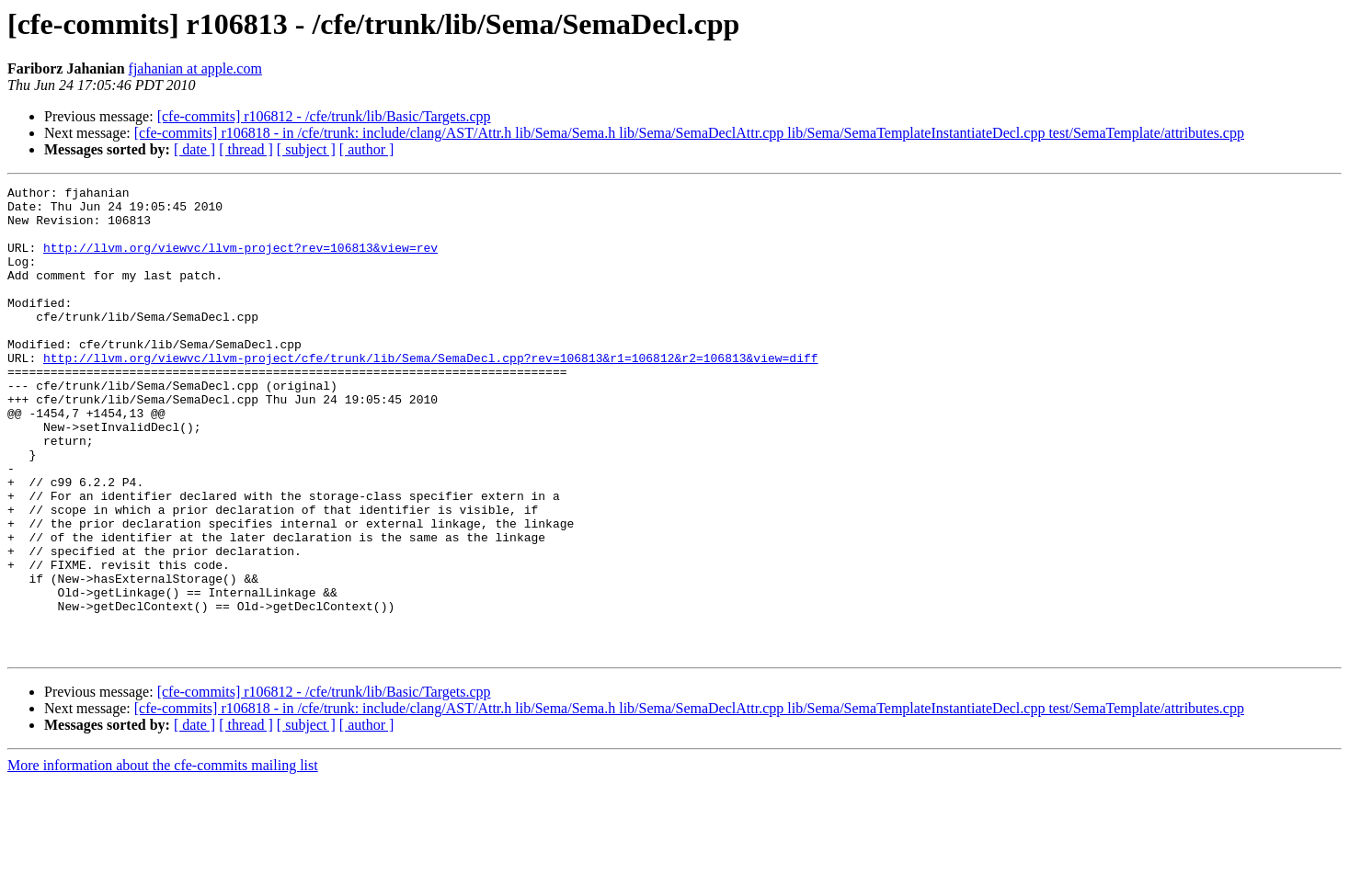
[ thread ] (246, 149)
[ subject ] (306, 149)
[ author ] (366, 149)
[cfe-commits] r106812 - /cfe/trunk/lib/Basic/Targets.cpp (324, 116)
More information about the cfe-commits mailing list (162, 859)
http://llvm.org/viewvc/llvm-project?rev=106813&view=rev (240, 261)
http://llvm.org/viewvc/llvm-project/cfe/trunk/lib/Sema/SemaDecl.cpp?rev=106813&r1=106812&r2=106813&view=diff (430, 393)
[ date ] (194, 149)
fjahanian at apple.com (195, 68)
